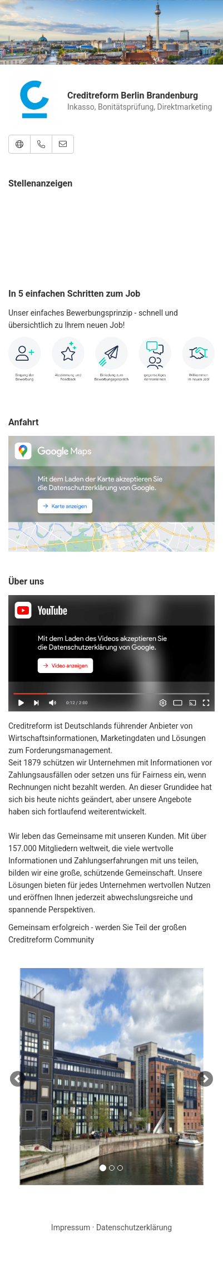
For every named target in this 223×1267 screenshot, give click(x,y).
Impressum (70, 1227)
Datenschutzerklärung (134, 1227)
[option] (111, 1076)
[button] (19, 144)
